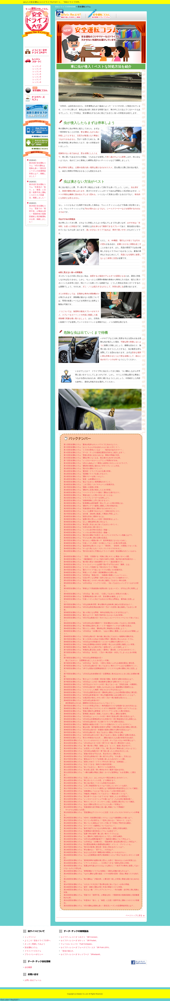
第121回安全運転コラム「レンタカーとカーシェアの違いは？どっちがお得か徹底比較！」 (99, 799)
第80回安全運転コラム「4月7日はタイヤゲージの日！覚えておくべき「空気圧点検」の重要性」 (101, 684)
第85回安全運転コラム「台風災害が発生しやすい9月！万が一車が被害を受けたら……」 (98, 698)
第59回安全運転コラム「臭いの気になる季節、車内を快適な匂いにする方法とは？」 (96, 612)
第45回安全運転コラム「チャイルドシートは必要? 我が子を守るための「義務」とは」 (97, 564)
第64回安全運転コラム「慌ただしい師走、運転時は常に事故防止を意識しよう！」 (96, 628)
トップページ (30, 937)
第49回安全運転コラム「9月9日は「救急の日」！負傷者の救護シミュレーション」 (96, 575)
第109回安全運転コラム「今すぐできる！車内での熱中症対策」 (88, 764)
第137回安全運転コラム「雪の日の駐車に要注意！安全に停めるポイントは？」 (94, 847)
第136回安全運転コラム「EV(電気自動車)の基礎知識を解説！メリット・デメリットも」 (98, 844)
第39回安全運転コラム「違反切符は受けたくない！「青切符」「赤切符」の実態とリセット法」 (101, 546)
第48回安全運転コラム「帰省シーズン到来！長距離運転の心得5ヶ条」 (91, 572)
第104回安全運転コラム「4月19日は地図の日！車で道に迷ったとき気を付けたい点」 (97, 751)
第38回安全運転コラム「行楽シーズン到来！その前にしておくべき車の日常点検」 (96, 543)
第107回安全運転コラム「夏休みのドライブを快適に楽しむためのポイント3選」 (95, 759)
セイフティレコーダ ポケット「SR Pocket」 (79, 940)
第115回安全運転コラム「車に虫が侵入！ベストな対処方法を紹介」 (90, 783)
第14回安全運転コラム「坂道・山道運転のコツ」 (83, 479)
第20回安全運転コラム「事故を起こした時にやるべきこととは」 (89, 495)
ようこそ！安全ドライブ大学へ (38, 940)
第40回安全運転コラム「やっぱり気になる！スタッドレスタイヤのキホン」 (93, 548)
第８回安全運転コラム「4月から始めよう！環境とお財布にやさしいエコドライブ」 (96, 463)
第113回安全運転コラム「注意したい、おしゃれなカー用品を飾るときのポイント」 (96, 778)
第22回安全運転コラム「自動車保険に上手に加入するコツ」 (87, 500)
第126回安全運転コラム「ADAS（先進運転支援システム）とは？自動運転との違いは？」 (98, 818)
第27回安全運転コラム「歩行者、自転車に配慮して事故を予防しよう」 (91, 514)
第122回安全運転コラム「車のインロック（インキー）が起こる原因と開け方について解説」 (100, 802)
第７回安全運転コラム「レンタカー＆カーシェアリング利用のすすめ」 (91, 460)
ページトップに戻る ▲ (135, 915)
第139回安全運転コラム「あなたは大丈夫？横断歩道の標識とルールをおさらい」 (95, 852)
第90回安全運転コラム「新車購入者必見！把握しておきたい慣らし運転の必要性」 (96, 714)
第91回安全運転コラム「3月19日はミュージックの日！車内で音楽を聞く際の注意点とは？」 (100, 716)
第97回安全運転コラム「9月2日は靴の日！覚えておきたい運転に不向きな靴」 (94, 732)
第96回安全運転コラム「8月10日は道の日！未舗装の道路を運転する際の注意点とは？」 (98, 730)
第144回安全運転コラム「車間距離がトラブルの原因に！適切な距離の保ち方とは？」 (97, 871)
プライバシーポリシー (34, 954)
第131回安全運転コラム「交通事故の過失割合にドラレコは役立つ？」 (91, 831)
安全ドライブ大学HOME (65, 7)
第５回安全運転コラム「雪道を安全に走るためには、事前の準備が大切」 (92, 455)
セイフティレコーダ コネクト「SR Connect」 (80, 937)
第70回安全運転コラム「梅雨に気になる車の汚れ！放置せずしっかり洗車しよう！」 (96, 647)
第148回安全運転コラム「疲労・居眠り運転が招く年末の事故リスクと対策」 (94, 887)
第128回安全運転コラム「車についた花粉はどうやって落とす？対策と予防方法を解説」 (98, 823)
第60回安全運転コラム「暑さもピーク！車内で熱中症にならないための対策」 (94, 615)
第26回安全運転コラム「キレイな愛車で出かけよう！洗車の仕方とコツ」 (92, 511)
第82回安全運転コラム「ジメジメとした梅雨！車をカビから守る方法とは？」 (94, 690)
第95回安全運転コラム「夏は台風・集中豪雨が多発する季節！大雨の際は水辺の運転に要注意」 (101, 727)
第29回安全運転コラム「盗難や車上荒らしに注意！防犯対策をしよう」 (91, 519)
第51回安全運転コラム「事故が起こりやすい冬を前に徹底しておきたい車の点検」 (96, 580)
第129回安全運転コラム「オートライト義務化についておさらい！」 (90, 826)
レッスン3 (37, 69)
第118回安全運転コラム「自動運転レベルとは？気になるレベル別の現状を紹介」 (95, 791)
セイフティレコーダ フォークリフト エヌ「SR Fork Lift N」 (85, 947)
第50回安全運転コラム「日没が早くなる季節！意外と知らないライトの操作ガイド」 (96, 578)
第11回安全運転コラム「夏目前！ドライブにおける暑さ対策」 (88, 471)
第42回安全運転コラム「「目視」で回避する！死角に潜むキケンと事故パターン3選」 (97, 556)
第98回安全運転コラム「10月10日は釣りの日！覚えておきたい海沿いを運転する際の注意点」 (100, 735)
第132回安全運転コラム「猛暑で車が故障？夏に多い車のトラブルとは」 (92, 834)
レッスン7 (37, 79)
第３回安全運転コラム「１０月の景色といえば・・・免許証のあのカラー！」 (94, 450)
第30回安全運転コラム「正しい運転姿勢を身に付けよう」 (86, 522)
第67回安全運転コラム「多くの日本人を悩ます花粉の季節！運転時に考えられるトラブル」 (99, 639)
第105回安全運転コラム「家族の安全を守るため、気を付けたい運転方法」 (93, 754)
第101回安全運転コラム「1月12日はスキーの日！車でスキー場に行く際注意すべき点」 (98, 743)
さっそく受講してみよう (35, 944)
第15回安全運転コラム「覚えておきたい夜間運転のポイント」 (88, 482)
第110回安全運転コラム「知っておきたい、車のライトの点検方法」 (90, 767)
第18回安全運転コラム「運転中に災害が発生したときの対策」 (88, 490)
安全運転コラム (31, 947)
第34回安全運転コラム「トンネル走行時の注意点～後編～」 (87, 532)
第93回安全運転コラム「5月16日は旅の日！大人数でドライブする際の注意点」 (95, 722)
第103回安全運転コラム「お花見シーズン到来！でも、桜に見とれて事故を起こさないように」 (100, 748)
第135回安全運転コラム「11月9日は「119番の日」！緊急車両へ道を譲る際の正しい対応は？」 (101, 842)
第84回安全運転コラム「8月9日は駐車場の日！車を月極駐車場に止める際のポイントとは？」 (100, 695)
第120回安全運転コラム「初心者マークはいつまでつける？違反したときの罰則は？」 (97, 796)
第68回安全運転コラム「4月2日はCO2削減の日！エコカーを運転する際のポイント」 (97, 642)
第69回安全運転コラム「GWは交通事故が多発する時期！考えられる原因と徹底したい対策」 (100, 644)
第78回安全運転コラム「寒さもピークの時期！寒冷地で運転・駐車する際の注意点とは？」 (99, 679)
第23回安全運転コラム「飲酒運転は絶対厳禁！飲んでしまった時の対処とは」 (94, 503)
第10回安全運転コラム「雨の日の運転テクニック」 (84, 468)
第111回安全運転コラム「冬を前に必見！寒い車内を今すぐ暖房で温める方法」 (94, 770)
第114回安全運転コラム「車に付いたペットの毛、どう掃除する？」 (90, 780)
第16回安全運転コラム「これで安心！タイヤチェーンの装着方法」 (90, 484)
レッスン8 (37, 82)
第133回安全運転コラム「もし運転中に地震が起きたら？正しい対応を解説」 (94, 836)
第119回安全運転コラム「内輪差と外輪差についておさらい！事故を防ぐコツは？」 (96, 794)
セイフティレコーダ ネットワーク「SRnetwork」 (81, 954)
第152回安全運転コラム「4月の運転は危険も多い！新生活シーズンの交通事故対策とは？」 (99, 906)
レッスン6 (37, 77)
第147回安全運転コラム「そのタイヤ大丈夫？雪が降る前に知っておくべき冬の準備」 (97, 884)
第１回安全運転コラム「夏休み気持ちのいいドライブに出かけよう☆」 (91, 444)
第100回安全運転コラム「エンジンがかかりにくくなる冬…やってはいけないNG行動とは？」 (100, 740)
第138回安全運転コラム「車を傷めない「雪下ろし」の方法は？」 (89, 850)
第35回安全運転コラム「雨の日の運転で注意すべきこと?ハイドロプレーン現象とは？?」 (98, 535)
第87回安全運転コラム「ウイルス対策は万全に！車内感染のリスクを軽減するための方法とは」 (101, 706)
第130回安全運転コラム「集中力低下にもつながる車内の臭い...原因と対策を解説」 (96, 828)
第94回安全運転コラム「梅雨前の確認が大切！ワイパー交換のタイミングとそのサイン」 (98, 724)
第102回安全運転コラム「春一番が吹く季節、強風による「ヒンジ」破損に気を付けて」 (98, 746)
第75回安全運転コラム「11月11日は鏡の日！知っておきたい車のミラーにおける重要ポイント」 (101, 666)
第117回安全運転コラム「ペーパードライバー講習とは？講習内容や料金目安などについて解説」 (101, 788)
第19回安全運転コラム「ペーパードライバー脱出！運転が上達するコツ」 (92, 492)
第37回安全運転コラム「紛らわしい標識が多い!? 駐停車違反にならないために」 (96, 540)
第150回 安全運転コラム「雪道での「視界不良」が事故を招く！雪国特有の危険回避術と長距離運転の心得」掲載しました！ (37, 214)
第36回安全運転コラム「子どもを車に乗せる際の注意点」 (86, 538)
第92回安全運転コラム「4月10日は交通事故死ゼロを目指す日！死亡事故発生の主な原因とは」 (101, 719)
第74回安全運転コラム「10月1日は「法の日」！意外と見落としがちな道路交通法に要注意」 (100, 663)
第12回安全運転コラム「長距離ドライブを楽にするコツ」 (86, 474)
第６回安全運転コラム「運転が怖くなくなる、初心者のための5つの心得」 (93, 458)
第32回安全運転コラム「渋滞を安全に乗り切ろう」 (84, 527)
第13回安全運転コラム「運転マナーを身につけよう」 (84, 476)
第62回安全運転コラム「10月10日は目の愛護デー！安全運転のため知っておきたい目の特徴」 (100, 623)
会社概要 (28, 967)
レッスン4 (37, 71)
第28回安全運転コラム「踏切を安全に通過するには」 (84, 516)
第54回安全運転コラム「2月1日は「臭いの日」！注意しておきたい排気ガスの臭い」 (97, 594)
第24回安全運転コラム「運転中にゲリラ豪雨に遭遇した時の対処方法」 (91, 506)
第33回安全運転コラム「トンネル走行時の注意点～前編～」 (87, 530)
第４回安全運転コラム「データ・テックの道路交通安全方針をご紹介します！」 (95, 452)
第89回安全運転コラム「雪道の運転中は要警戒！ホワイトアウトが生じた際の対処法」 (97, 711)
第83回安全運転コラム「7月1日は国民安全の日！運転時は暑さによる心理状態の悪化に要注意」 (101, 692)
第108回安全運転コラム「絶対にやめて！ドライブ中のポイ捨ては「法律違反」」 (95, 762)
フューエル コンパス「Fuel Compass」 (77, 944)
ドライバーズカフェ (33, 951)
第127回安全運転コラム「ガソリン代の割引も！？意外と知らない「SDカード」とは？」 (98, 820)
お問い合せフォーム (33, 980)
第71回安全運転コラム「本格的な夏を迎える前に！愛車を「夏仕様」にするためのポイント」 (100, 650)
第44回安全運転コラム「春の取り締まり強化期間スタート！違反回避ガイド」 (94, 562)
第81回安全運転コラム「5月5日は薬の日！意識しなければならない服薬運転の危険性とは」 (99, 687)
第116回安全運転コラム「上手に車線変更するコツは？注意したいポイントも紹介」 (96, 786)
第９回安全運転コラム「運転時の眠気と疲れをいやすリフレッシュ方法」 (92, 466)
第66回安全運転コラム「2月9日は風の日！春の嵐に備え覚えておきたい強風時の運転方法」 (99, 636)
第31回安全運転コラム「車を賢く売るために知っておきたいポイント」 (91, 524)
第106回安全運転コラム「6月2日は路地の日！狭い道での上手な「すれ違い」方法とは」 (98, 756)
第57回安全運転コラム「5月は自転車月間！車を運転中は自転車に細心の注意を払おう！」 (99, 604)
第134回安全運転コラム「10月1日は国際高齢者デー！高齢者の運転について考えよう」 (98, 839)
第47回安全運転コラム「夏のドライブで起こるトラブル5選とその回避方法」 (94, 570)
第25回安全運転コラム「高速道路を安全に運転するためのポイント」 (90, 508)
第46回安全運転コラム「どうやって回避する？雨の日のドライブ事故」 (91, 567)
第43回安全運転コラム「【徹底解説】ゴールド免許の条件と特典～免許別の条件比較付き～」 (100, 559)
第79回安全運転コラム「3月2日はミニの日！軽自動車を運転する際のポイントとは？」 (97, 682)
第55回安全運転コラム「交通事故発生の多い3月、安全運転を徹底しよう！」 (94, 596)
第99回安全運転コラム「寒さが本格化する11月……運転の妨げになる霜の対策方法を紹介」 (99, 738)
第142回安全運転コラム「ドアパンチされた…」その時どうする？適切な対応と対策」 (97, 863)
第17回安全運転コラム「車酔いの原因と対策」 (82, 487)
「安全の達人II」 (68, 951)
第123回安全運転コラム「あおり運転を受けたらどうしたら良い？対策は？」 (94, 804)
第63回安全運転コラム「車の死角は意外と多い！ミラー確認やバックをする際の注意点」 (98, 626)
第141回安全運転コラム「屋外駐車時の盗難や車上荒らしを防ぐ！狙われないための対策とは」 (100, 860)
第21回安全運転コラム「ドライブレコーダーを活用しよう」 (87, 498)
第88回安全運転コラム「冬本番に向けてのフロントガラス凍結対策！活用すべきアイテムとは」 (101, 708)
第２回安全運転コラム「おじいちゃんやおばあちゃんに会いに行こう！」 (92, 447)
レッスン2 (37, 66)
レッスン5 (37, 74)
